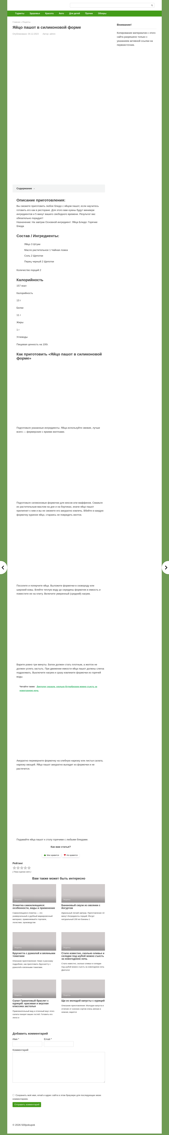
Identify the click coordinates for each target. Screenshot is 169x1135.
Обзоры (102, 13)
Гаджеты (19, 13)
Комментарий (20, 1050)
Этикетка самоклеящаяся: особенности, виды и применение (34, 906)
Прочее (89, 13)
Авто (61, 13)
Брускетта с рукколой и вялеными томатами (34, 954)
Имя (16, 1039)
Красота (49, 13)
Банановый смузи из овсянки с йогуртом (80, 906)
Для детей (74, 13)
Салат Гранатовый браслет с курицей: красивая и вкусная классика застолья (31, 1003)
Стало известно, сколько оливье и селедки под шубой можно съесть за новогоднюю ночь (82, 956)
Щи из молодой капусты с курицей (83, 1000)
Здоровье (35, 13)
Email (48, 1039)
